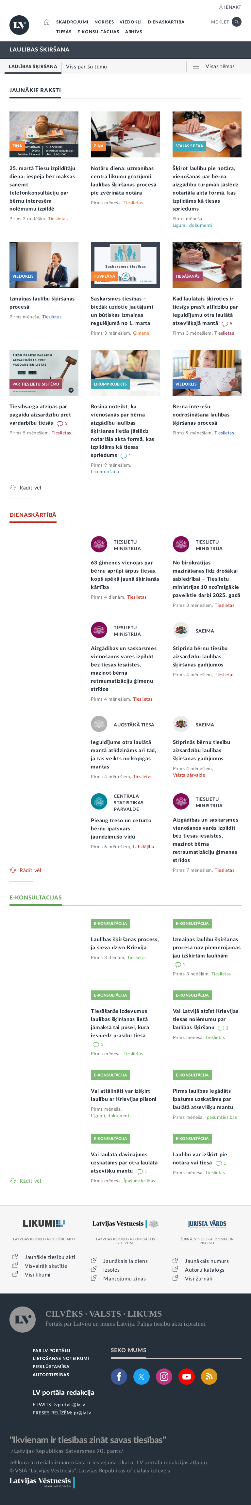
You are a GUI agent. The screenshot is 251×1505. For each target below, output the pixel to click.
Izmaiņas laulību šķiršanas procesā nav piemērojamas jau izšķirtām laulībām (207, 947)
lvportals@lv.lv (69, 1405)
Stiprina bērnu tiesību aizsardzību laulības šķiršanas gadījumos (200, 656)
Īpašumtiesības (221, 1117)
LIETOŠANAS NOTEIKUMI (61, 1359)
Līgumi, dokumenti (192, 225)
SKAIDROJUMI (72, 22)
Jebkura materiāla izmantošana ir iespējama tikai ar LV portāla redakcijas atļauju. (109, 1462)
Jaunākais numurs (207, 1261)
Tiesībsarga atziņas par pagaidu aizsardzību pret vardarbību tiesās (40, 415)
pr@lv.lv (82, 1413)
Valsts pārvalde (189, 775)
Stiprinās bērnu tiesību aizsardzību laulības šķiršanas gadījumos (201, 750)
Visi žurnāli (198, 1278)
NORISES (104, 22)
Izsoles (111, 1270)
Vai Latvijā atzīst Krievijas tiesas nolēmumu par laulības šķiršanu (206, 1019)
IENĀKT (233, 7)
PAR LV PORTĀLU (52, 1351)
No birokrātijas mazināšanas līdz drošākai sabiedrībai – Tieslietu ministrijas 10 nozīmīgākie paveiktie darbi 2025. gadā (207, 579)
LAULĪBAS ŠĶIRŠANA (39, 49)
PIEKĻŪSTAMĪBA (51, 1367)
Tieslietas (58, 219)
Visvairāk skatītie (46, 1266)
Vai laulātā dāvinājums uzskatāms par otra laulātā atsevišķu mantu (124, 1163)
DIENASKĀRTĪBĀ (166, 22)
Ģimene (141, 333)
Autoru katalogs (205, 1270)
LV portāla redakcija (63, 1392)
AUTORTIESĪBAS (51, 1375)
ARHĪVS (133, 32)
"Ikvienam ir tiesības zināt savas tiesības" (87, 1440)
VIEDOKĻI (131, 22)
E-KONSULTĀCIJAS (98, 32)
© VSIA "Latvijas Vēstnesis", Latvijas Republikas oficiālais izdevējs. (90, 1470)
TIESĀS (64, 32)
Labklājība (143, 847)
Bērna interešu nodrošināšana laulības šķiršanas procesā (201, 415)
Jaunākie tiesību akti (50, 1257)
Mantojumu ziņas (124, 1278)
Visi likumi (38, 1275)
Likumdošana (105, 472)
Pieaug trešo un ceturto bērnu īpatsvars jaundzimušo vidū (121, 829)
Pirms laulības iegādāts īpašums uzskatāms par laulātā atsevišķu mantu (203, 1099)
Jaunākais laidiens (125, 1261)
